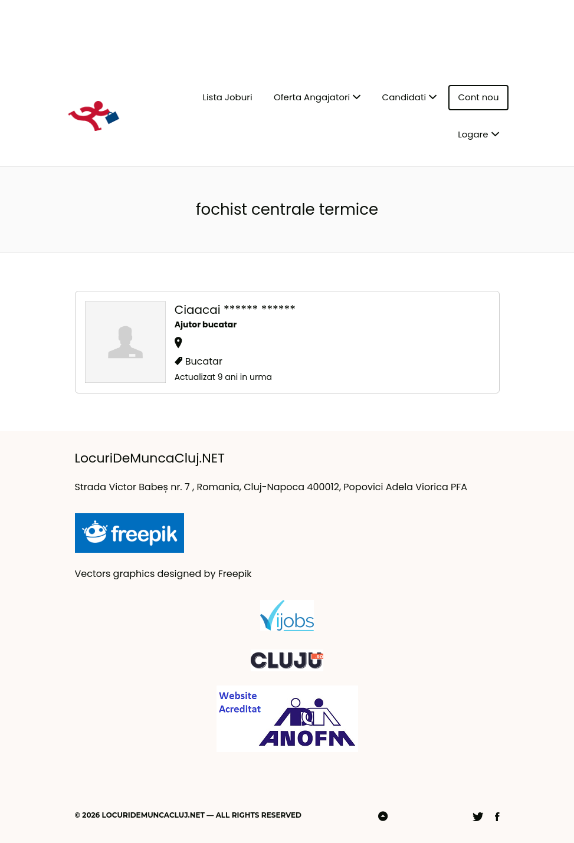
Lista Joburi (227, 97)
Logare (473, 134)
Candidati (404, 97)
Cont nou (478, 97)
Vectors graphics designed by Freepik (163, 573)
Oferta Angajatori (312, 97)
